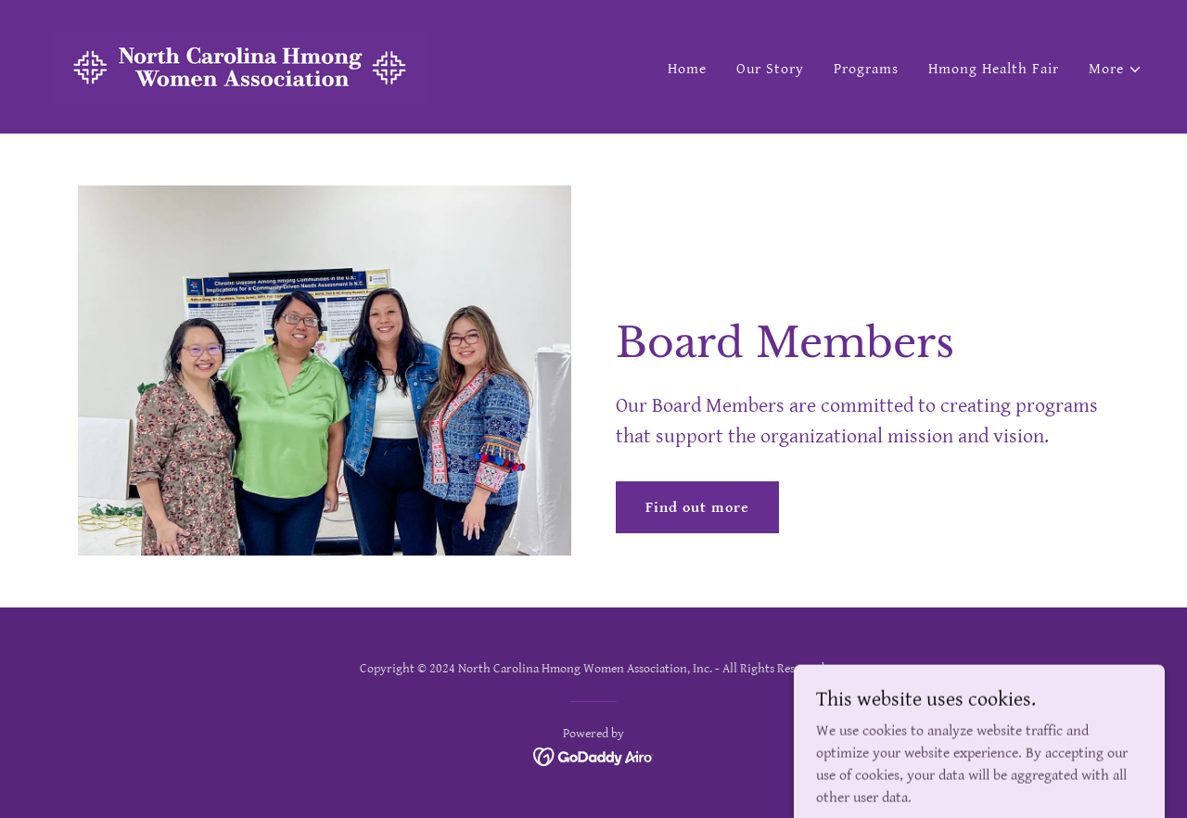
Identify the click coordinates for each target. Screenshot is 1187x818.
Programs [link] (866, 69)
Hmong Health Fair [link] (993, 69)
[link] (240, 66)
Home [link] (687, 69)
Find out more (697, 508)
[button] (1115, 69)
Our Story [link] (770, 69)
